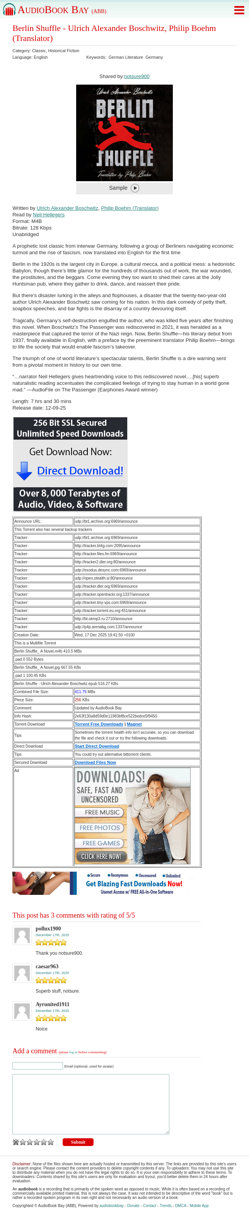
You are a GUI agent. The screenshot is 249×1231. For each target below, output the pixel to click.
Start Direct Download (97, 746)
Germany (154, 57)
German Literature (126, 57)
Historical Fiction (64, 50)
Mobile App (198, 1217)
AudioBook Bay (61, 9)
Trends (166, 1217)
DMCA (180, 1217)
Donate (133, 1217)
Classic (39, 50)
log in (73, 1052)
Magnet (134, 724)
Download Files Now (95, 762)
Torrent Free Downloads (99, 724)
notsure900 (137, 76)
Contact (149, 1217)
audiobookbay (111, 1217)
